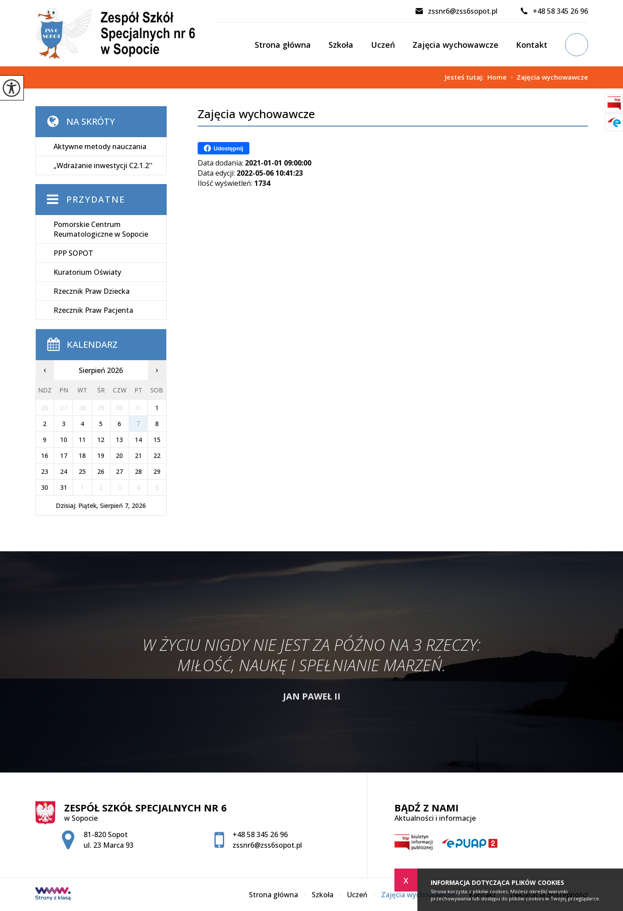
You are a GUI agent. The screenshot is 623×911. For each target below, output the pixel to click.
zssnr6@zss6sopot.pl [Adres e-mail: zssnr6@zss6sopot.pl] (267, 845)
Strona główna (283, 44)
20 (119, 455)
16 (44, 455)
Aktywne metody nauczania (100, 146)
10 (63, 439)
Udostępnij (223, 148)
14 (138, 439)
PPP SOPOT (73, 253)
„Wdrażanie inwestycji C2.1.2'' (103, 165)
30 (44, 487)
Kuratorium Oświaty (87, 272)
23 (44, 471)
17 (63, 455)
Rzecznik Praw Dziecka (92, 291)
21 (138, 455)
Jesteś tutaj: (466, 77)
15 (157, 439)
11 (82, 439)
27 (119, 471)
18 (82, 455)
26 (100, 471)
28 (138, 471)
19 (100, 455)
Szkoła (341, 44)
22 (157, 455)
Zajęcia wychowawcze (455, 44)
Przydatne (95, 199)
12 (100, 439)
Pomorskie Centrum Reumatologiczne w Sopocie (101, 229)
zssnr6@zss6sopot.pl (456, 11)
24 (63, 471)
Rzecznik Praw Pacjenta (93, 310)
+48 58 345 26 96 (554, 11)
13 (119, 439)
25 (82, 471)
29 (157, 471)
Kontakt (531, 44)
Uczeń (383, 44)
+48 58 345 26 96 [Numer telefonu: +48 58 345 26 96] (260, 834)
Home (497, 77)
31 (63, 487)
